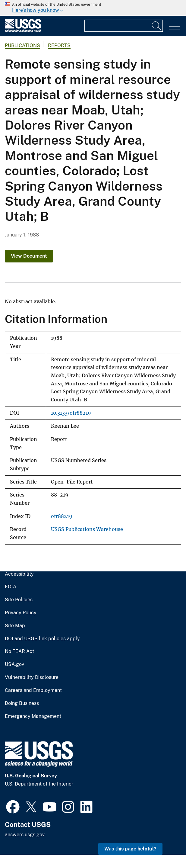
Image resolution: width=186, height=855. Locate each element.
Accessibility (19, 574)
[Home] (23, 31)
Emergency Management (33, 716)
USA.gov (14, 664)
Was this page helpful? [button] (130, 849)
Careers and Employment (33, 690)
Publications (22, 45)
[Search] (157, 26)
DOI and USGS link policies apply (42, 638)
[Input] (123, 26)
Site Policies (19, 600)
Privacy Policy (20, 613)
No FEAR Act (19, 651)
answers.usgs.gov (25, 834)
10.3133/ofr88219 (71, 413)
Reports (59, 45)
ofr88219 (61, 516)
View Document (29, 256)
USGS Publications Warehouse (87, 529)
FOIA (10, 587)
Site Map (15, 625)
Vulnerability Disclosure (31, 677)
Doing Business (22, 703)
